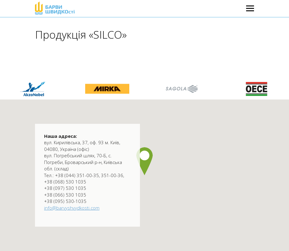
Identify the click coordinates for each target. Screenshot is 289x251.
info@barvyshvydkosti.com (71, 208)
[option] (107, 88)
